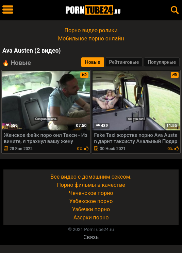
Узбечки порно (91, 209)
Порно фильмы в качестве (91, 185)
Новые (92, 62)
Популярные (162, 62)
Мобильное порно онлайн (91, 38)
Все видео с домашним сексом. (90, 177)
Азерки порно (91, 217)
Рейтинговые (124, 62)
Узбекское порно (91, 201)
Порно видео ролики (91, 30)
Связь (91, 237)
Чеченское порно (91, 193)
